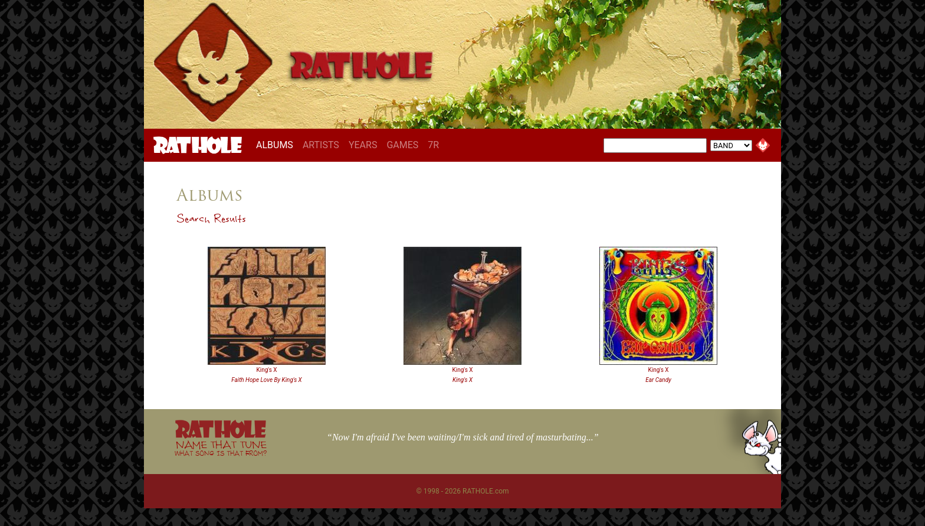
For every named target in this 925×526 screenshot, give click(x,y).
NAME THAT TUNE (221, 447)
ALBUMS (277, 145)
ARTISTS (321, 145)
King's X (266, 370)
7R (433, 145)
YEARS (363, 145)
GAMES (402, 145)
